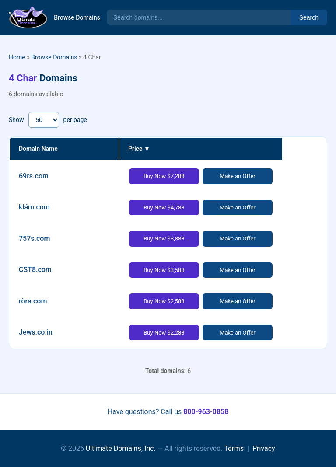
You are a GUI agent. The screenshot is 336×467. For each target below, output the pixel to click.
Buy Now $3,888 (164, 238)
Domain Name (38, 148)
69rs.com (34, 176)
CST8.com (35, 269)
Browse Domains (77, 17)
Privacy (263, 448)
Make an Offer (238, 176)
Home (17, 57)
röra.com (33, 301)
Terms (234, 448)
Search (308, 17)
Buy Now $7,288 (164, 176)
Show (16, 119)
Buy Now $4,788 (164, 207)
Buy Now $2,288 (164, 332)
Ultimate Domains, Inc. (121, 448)
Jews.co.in (35, 332)
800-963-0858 (205, 412)
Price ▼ (139, 148)
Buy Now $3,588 (164, 270)
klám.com (34, 207)
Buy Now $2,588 (164, 301)
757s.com (34, 238)
